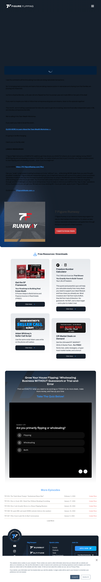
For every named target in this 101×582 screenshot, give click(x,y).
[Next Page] (50, 520)
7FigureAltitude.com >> (25, 190)
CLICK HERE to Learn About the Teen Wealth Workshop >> (28, 129)
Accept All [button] (75, 577)
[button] (93, 6)
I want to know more (65, 231)
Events (54, 547)
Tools (54, 553)
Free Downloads (57, 555)
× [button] (96, 560)
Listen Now (93, 496)
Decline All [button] (86, 577)
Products (55, 550)
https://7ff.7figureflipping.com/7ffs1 (30, 167)
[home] (19, 6)
